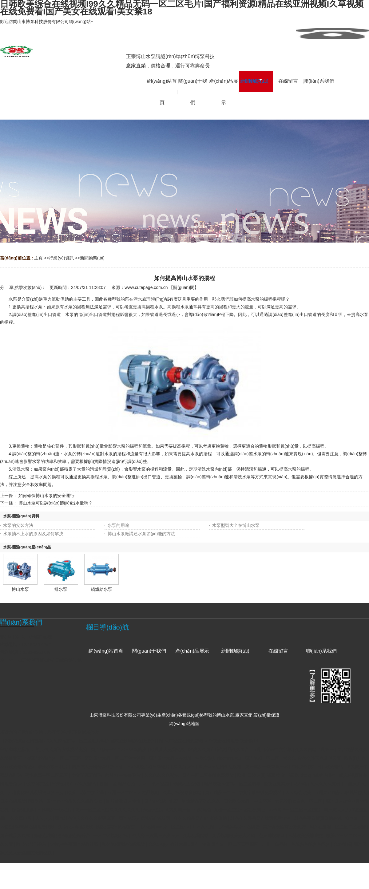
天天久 (289, 758)
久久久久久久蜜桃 (162, 775)
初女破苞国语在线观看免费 (62, 749)
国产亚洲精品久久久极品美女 (75, 801)
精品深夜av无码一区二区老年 (233, 783)
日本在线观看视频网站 (22, 801)
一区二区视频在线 (111, 835)
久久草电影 (21, 818)
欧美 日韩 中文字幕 (86, 792)
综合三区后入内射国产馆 (167, 809)
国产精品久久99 (16, 835)
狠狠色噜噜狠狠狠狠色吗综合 (62, 835)
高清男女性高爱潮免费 (285, 826)
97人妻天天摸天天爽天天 (156, 835)
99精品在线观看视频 (35, 826)
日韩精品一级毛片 (55, 809)
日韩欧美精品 (330, 766)
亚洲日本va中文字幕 (272, 749)
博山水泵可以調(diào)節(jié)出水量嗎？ (55, 502)
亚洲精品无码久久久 (202, 801)
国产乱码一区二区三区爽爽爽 (119, 749)
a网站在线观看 (187, 783)
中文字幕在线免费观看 (261, 792)
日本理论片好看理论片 (149, 766)
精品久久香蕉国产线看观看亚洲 (261, 818)
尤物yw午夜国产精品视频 (75, 844)
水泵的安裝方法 (18, 525)
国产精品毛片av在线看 (238, 826)
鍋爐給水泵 (101, 589)
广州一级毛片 (275, 844)
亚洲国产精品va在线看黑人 (341, 792)
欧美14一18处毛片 (123, 775)
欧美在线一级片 (53, 766)
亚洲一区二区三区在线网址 (240, 809)
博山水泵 (20, 589)
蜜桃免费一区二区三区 (47, 775)
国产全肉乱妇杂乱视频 (220, 766)
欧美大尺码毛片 (32, 844)
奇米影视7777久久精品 (74, 783)
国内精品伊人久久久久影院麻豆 (85, 818)
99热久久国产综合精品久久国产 (219, 749)
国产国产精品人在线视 (171, 758)
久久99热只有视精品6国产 (174, 844)
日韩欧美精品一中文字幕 (248, 801)
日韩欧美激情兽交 (306, 835)
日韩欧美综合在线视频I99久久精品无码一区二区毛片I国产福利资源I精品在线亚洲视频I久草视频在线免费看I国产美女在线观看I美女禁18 (129, 740)
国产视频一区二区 (262, 758)
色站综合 (202, 809)
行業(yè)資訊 (61, 257)
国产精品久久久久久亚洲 (317, 783)
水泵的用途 (118, 525)
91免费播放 (303, 766)
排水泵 (60, 589)
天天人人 (44, 818)
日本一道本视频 (154, 783)
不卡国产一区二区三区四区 (295, 809)
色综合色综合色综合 (311, 844)
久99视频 (342, 844)
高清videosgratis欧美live (313, 775)
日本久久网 (203, 826)
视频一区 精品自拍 (118, 783)
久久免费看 (184, 766)
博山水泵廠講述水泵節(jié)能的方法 (141, 533)
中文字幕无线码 (87, 775)
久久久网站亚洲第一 (315, 749)
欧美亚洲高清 (277, 783)
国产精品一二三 (220, 792)
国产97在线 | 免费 (161, 801)
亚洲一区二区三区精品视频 (134, 792)
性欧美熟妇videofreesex (218, 758)
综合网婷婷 (23, 809)
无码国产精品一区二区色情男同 (115, 758)
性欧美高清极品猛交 (116, 826)
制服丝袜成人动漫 (124, 801)
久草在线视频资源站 (183, 792)
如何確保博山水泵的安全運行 (46, 495)
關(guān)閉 (183, 287)
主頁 (38, 257)
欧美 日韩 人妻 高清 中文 (261, 775)
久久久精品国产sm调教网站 (201, 818)
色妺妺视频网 (272, 835)
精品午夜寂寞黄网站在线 (318, 818)
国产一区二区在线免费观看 (208, 775)
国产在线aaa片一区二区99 (164, 826)
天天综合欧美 (298, 792)
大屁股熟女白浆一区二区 (299, 801)
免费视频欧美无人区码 (234, 835)
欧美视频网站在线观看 (124, 844)
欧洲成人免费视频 (168, 749)
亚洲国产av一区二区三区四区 (231, 844)
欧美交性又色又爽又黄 (320, 758)
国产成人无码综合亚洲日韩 (98, 766)
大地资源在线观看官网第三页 (36, 792)
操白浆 (352, 818)
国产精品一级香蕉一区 (267, 766)
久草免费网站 (196, 835)
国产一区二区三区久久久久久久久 (108, 809)
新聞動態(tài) (92, 257)
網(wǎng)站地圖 (184, 723)
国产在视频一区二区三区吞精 (338, 826)
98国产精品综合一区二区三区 (53, 758)
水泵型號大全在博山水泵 (236, 525)
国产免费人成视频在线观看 (145, 818)
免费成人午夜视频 (76, 826)
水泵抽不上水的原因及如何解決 (33, 533)
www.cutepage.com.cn (146, 287)
